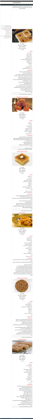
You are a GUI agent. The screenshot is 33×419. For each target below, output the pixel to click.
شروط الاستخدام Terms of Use (13, 418)
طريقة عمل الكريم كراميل (8, 32)
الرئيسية (32, 4)
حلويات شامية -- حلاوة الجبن (8, 33)
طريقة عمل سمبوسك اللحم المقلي (7, 37)
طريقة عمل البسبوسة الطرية (8, 30)
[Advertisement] (22, 13)
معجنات (27, 4)
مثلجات (17, 4)
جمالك (14, 4)
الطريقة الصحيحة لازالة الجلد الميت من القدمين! (6, 27)
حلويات (22, 4)
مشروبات (20, 4)
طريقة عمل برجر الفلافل (8, 31)
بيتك (12, 4)
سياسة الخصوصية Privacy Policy (19, 418)
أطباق (29, 4)
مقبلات (24, 4)
